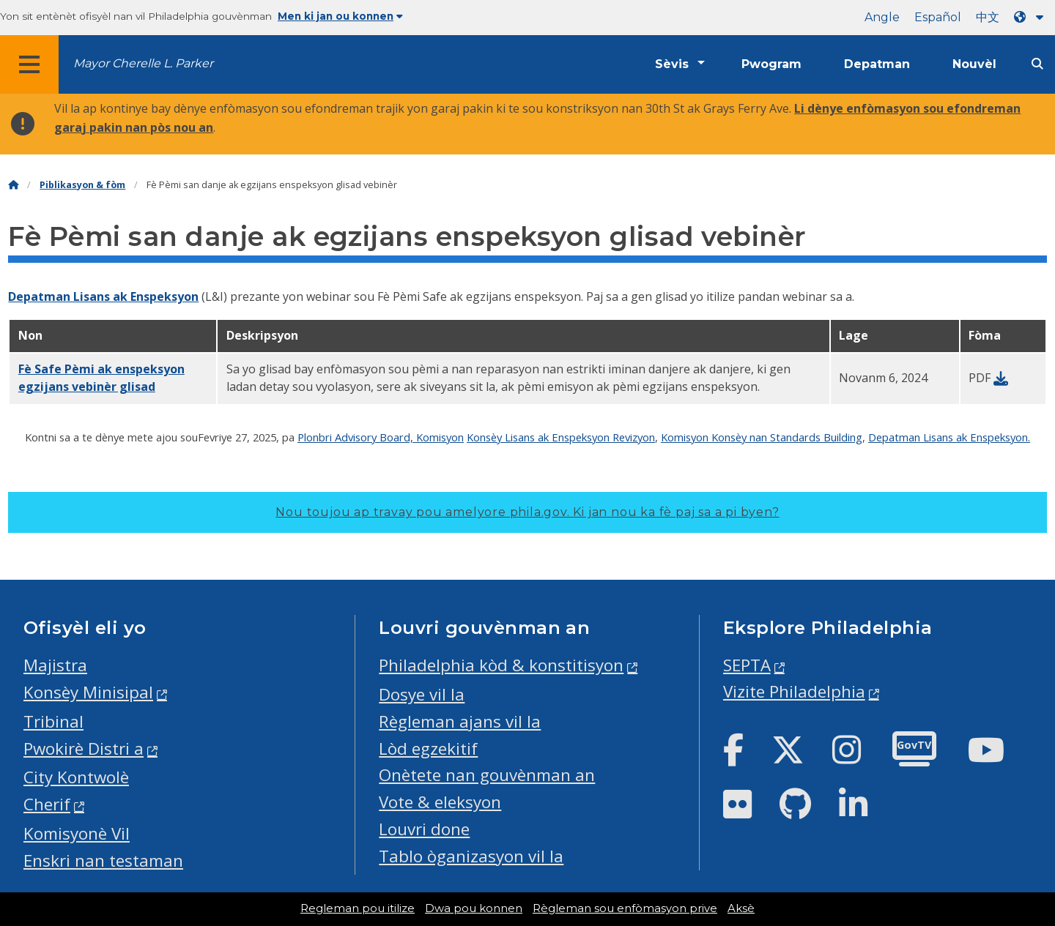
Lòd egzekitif (428, 748)
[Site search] (1037, 64)
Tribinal (53, 721)
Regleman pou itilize (357, 908)
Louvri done (424, 829)
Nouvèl (974, 64)
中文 (987, 17)
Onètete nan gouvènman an (487, 774)
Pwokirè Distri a (83, 748)
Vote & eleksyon (440, 802)
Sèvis (672, 64)
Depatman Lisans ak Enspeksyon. (949, 437)
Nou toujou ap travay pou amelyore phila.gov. (527, 512)
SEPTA (747, 665)
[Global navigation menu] (29, 64)
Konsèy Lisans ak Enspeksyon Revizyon (561, 437)
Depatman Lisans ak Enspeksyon (103, 296)
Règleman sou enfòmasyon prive (625, 908)
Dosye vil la (421, 694)
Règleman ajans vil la (460, 721)
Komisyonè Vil (76, 833)
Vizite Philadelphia (794, 691)
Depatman (877, 64)
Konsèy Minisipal (88, 692)
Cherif (46, 804)
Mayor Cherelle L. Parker (143, 63)
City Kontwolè (76, 777)
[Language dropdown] (1031, 17)
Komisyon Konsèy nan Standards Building (761, 437)
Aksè (741, 908)
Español (937, 17)
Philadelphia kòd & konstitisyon (501, 665)
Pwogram (771, 64)
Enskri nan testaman (103, 860)
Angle (882, 17)
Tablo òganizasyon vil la (471, 856)
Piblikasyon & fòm (82, 185)
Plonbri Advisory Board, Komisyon (380, 437)
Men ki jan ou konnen (340, 16)
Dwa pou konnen (473, 908)
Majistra (55, 665)
